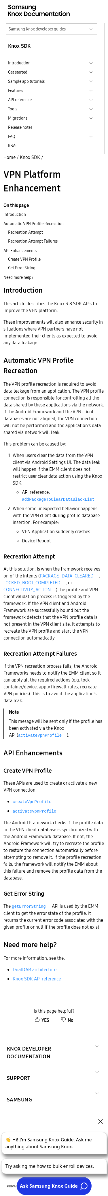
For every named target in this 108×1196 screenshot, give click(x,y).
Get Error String (21, 268)
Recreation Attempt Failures (33, 241)
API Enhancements (20, 251)
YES (42, 1020)
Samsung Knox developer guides (37, 29)
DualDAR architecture (34, 969)
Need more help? (18, 277)
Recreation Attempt (25, 232)
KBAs (12, 146)
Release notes (20, 127)
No (67, 1020)
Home (9, 157)
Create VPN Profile (24, 259)
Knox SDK (30, 157)
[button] (50, 1045)
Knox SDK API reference (37, 979)
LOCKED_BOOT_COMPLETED (31, 582)
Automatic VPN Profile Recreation (33, 223)
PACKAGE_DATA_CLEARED (67, 576)
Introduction (14, 214)
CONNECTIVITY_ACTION (27, 589)
